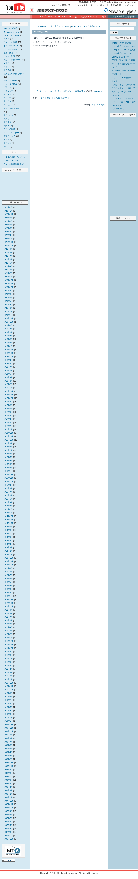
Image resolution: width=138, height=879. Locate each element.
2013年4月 (8, 586)
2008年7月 (8, 776)
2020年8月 (8, 294)
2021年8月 (8, 252)
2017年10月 (9, 398)
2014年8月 (8, 530)
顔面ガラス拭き (10, 84)
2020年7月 (8, 298)
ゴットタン (46, 98)
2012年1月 (8, 638)
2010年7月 (8, 700)
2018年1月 (8, 388)
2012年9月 (8, 610)
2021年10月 (9, 245)
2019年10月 (9, 322)
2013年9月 (8, 568)
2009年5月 (8, 749)
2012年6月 (8, 620)
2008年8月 (8, 773)
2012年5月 (8, 624)
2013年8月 (8, 572)
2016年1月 (8, 471)
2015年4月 (8, 502)
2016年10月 (9, 440)
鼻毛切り (7, 122)
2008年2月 (8, 794)
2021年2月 (8, 273)
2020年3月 (8, 308)
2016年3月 (8, 464)
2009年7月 (8, 742)
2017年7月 (8, 409)
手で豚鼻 (7, 70)
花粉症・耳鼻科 (10, 80)
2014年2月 (8, 551)
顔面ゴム (7, 87)
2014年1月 (8, 554)
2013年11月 (9, 561)
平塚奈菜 (56, 98)
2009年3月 (8, 756)
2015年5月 (8, 499)
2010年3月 (8, 714)
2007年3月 (8, 832)
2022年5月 (8, 231)
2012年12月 (9, 599)
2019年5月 (8, 332)
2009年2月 (8, 759)
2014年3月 (8, 547)
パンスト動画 (9, 56)
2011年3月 (8, 672)
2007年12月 (9, 801)
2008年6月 (8, 780)
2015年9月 (8, 485)
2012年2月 (8, 634)
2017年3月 (8, 422)
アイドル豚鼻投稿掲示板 (123, 16)
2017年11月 (9, 395)
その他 (6, 39)
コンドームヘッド (11, 49)
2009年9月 (8, 735)
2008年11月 (9, 766)
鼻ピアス (7, 101)
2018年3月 (8, 381)
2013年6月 (8, 579)
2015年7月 (8, 492)
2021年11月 (9, 242)
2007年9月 (8, 811)
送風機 (6, 139)
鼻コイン (7, 94)
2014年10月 (9, 523)
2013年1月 (8, 596)
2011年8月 (8, 655)
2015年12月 (9, 474)
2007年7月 (8, 818)
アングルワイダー (11, 132)
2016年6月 (8, 454)
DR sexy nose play (12, 32)
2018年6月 (8, 370)
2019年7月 (8, 329)
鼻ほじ (6, 146)
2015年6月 (8, 495)
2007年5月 (8, 825)
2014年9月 (8, 527)
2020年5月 (8, 301)
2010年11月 (9, 686)
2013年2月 (8, 592)
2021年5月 (8, 263)
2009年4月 (8, 752)
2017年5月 (8, 416)
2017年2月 (8, 426)
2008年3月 (8, 790)
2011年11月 (9, 645)
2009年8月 (8, 738)
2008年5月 (8, 783)
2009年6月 (8, 745)
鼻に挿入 (7, 143)
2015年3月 (8, 506)
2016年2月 (8, 468)
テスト (115, 81)
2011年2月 (8, 676)
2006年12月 (9, 839)
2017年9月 (8, 402)
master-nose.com (63, 16)
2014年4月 (8, 544)
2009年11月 (9, 728)
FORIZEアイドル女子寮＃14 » (85, 26)
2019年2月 (8, 343)
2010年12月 (9, 683)
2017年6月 (8, 412)
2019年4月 (8, 336)
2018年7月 (8, 367)
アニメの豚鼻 (9, 129)
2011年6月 (8, 662)
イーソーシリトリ (11, 46)
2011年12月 (9, 641)
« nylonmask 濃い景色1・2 (50, 26)
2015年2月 (8, 509)
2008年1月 (8, 797)
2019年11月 (9, 318)
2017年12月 (9, 391)
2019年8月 (8, 325)
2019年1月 (8, 346)
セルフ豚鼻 (8, 53)
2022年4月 (8, 235)
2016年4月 (8, 461)
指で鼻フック (9, 136)
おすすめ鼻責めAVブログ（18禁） (91, 16)
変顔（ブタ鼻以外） (12, 60)
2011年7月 (8, 658)
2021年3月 (8, 270)
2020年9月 (8, 290)
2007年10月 (9, 808)
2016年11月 (9, 436)
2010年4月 (8, 710)
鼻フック (7, 105)
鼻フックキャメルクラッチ (15, 108)
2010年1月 (8, 721)
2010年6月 (8, 704)
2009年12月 (9, 724)
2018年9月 (8, 360)
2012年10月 (9, 606)
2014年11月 (9, 520)
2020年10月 (9, 287)
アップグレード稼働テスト (123, 78)
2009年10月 (9, 731)
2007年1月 (8, 835)
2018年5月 (8, 374)
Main (67, 26)
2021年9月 (8, 249)
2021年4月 (8, 266)
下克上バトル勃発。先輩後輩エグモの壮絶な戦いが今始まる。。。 (123, 63)
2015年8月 (8, 488)
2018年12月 (9, 350)
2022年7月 (8, 225)
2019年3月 (8, 339)
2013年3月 (8, 589)
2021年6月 (8, 259)
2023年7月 (8, 207)
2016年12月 (9, 433)
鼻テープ (7, 98)
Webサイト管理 (10, 28)
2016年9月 (8, 443)
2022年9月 (8, 218)
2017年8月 (8, 405)
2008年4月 (8, 787)
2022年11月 (9, 214)
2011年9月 (8, 651)
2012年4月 (8, 627)
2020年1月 (8, 315)
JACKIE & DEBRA (11, 35)
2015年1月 (8, 513)
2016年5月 (8, 457)
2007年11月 (9, 804)
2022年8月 (8, 221)
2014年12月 (9, 516)
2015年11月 (9, 478)
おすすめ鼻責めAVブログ (14, 157)
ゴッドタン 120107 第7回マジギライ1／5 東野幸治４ (60, 91)
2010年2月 (8, 717)
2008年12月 (9, 763)
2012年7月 (8, 617)
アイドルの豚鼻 (10, 42)
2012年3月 (8, 631)
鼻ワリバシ (8, 115)
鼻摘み (6, 118)
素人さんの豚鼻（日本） (14, 73)
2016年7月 (8, 450)
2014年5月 (8, 540)
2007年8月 (8, 815)
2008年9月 (8, 769)
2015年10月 (9, 481)
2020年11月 (9, 284)
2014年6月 (8, 537)
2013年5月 (8, 582)
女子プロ (7, 67)
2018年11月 (9, 353)
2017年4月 (8, 419)
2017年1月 (8, 429)
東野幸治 (65, 98)
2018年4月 (8, 377)
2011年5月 (8, 665)
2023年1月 (8, 211)
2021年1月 (8, 277)
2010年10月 (9, 690)
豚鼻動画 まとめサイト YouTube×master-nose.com (107, 2)
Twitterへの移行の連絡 (121, 43)
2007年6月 (8, 821)
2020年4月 (8, 304)
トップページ (45, 16)
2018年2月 (8, 384)
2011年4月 (8, 669)
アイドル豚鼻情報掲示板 (14, 164)
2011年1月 (8, 679)
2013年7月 (8, 575)
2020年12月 (9, 280)
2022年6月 (8, 228)
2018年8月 (8, 363)
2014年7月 (8, 533)
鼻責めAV (8, 126)
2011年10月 (9, 648)
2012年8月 (8, 613)
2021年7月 (8, 256)
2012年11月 (9, 603)
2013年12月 (9, 558)
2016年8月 (8, 447)
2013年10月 (9, 565)
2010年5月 (8, 707)
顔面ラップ (8, 91)
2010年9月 (8, 693)
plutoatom (97, 91)
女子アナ (7, 63)
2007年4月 (8, 828)
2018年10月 (9, 357)
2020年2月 (8, 311)
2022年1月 (8, 239)
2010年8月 (8, 697)
